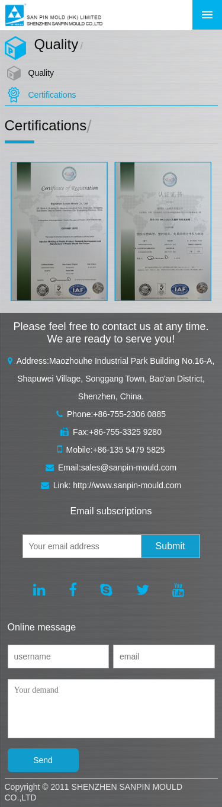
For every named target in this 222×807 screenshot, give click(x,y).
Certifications (52, 95)
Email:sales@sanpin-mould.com (111, 467)
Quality (41, 73)
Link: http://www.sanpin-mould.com (111, 485)
